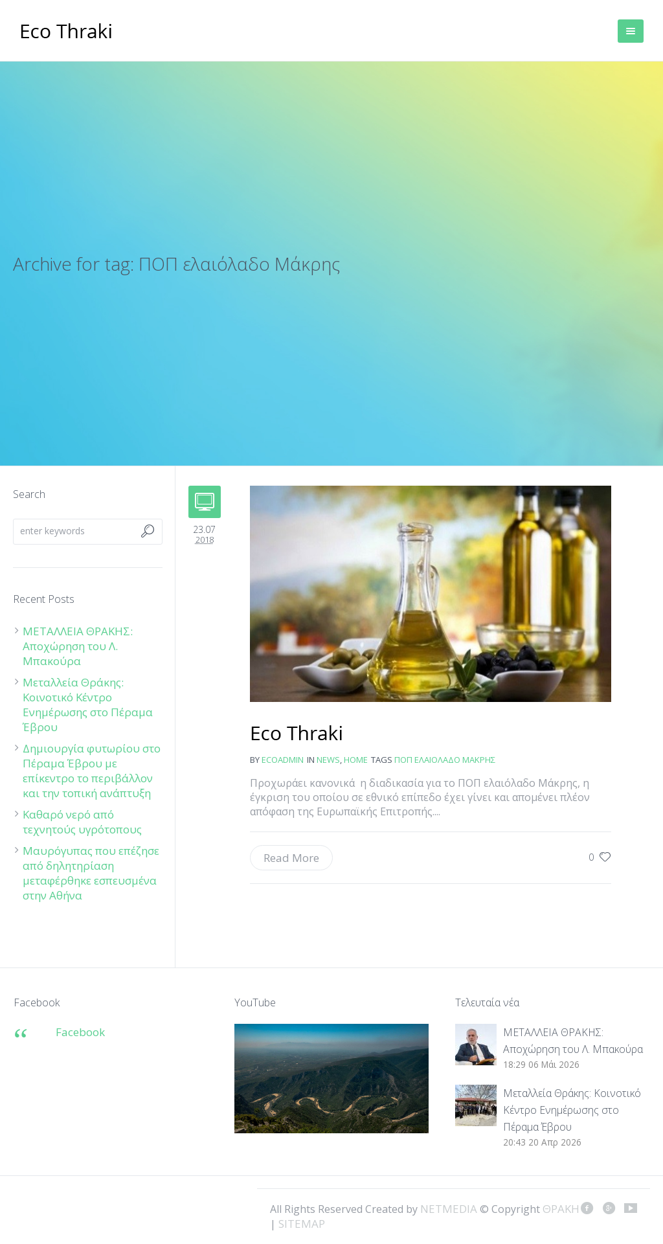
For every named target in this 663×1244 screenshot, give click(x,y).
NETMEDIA (448, 1208)
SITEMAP (301, 1223)
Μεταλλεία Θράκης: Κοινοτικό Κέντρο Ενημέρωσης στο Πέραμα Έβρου (88, 704)
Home (356, 759)
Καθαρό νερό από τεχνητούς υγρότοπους (82, 822)
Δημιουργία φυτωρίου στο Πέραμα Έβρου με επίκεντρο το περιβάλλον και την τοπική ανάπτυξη (92, 770)
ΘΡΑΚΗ (66, 32)
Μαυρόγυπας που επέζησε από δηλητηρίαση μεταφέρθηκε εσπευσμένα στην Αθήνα (91, 873)
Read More (291, 857)
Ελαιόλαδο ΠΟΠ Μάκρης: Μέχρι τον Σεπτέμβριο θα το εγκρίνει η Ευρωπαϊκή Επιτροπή (297, 734)
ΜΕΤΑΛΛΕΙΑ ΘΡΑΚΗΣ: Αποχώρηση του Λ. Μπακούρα (78, 646)
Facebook (80, 1031)
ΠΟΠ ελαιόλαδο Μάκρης (444, 759)
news (328, 759)
